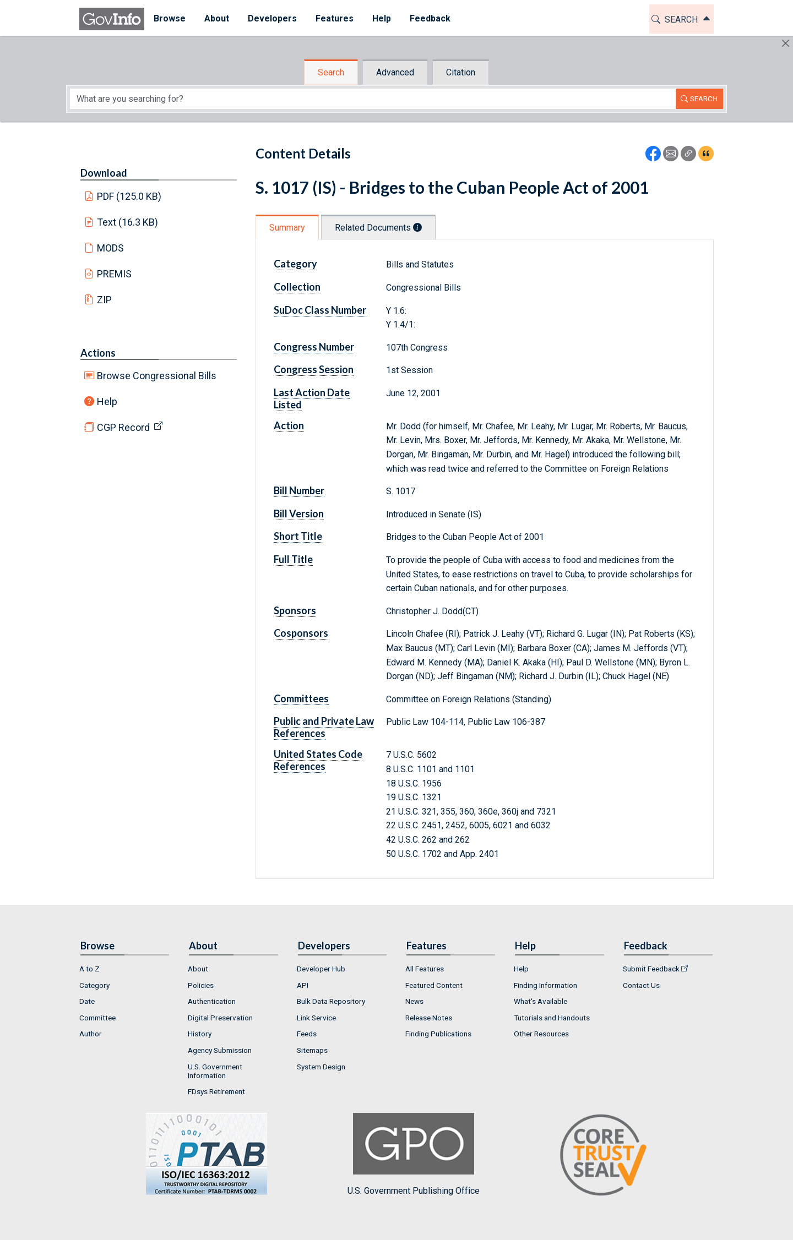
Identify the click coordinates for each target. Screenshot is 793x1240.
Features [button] (335, 18)
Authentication (212, 1001)
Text (128, 222)
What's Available (540, 1001)
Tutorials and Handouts (552, 1017)
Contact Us (641, 985)
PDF (129, 196)
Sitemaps (312, 1050)
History (199, 1033)
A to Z (89, 968)
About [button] (216, 18)
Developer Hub (321, 968)
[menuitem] (169, 19)
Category (295, 264)
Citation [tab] (460, 72)
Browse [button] (170, 18)
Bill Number (299, 490)
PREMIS (114, 274)
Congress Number (314, 347)
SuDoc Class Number (320, 310)
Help (107, 401)
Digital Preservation (220, 1017)
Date (87, 1001)
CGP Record (123, 427)
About (198, 968)
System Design (321, 1066)
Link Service (316, 1017)
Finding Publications (438, 1033)
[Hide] (785, 43)
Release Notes (428, 1017)
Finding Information (545, 985)
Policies (201, 985)
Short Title (298, 536)
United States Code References (318, 760)
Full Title (293, 559)
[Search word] (373, 99)
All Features (424, 968)
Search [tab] (331, 72)
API (302, 985)
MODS (110, 248)
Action (289, 425)
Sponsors (295, 610)
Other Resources (541, 1033)
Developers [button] (272, 18)
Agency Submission (220, 1050)
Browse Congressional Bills (156, 375)
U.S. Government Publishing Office (413, 1154)
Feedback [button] (430, 18)
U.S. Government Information (215, 1071)
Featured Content (434, 985)
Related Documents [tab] (378, 227)
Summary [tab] (287, 227)
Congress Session (314, 369)
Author (90, 1033)
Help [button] (381, 18)
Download (103, 173)
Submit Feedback (651, 968)
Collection (297, 287)
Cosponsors (301, 633)
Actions (98, 353)
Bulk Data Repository (331, 1001)
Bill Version (299, 513)
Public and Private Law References (324, 727)
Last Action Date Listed (312, 398)
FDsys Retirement (216, 1091)
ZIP (104, 299)
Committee (97, 1017)
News (414, 1001)
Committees (301, 698)
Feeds (307, 1033)
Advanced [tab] (395, 72)
